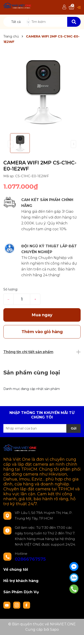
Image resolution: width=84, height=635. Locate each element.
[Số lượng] (22, 299)
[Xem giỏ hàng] (71, 7)
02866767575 (30, 559)
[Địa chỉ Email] (42, 428)
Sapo (54, 629)
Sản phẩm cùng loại (31, 372)
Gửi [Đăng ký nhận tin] (73, 428)
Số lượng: (10, 289)
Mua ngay (42, 314)
